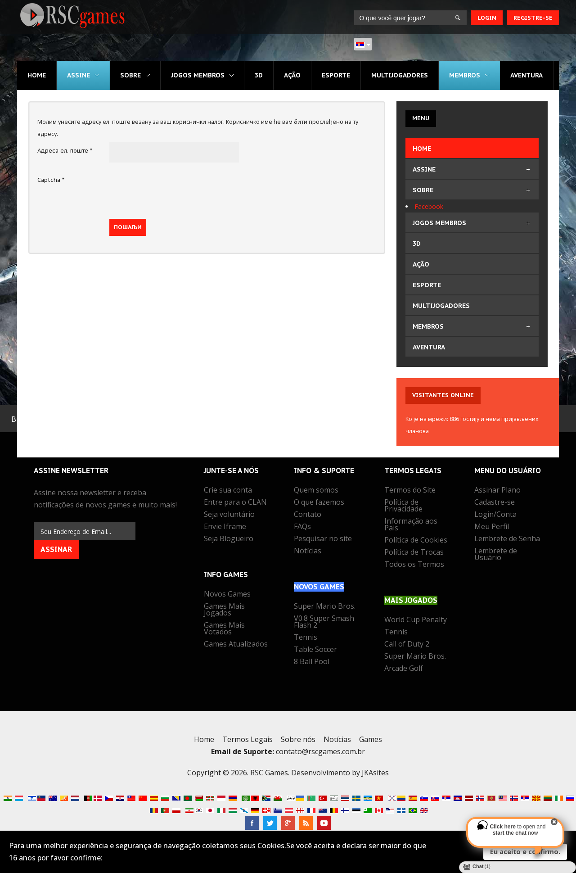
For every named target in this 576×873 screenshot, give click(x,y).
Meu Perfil (491, 527)
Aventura (527, 75)
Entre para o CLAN (235, 503)
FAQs (302, 527)
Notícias (307, 551)
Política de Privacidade (403, 506)
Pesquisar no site (323, 539)
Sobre (130, 75)
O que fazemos (319, 503)
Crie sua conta (228, 491)
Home (36, 75)
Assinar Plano (497, 491)
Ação (292, 75)
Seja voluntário (229, 515)
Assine (78, 75)
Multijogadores (399, 75)
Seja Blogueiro (228, 539)
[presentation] (177, 189)
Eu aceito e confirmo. (525, 851)
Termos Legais (247, 739)
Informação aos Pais (410, 525)
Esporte (336, 75)
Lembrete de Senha (507, 539)
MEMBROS (465, 75)
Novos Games (227, 595)
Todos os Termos (414, 565)
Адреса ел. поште (64, 150)
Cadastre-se (494, 503)
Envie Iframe (225, 527)
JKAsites (375, 773)
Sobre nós (298, 739)
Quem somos (316, 491)
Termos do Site (410, 491)
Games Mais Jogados (224, 610)
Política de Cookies (415, 541)
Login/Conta (495, 515)
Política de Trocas (414, 553)
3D (259, 75)
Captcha (50, 180)
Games (370, 739)
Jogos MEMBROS (198, 75)
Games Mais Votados (224, 629)
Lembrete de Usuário (495, 554)
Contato (307, 515)
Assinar (56, 549)
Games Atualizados (236, 645)
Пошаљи (128, 227)
